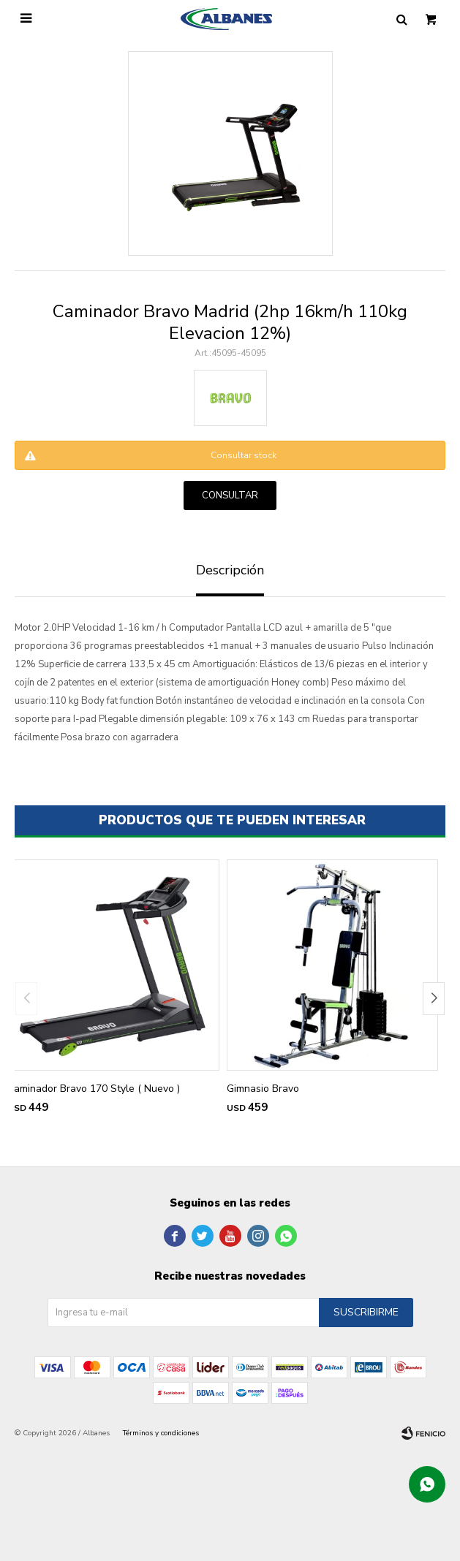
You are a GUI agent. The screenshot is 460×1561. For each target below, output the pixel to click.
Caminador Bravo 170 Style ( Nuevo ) (93, 1088)
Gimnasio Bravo (263, 1088)
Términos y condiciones (161, 1433)
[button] (434, 998)
